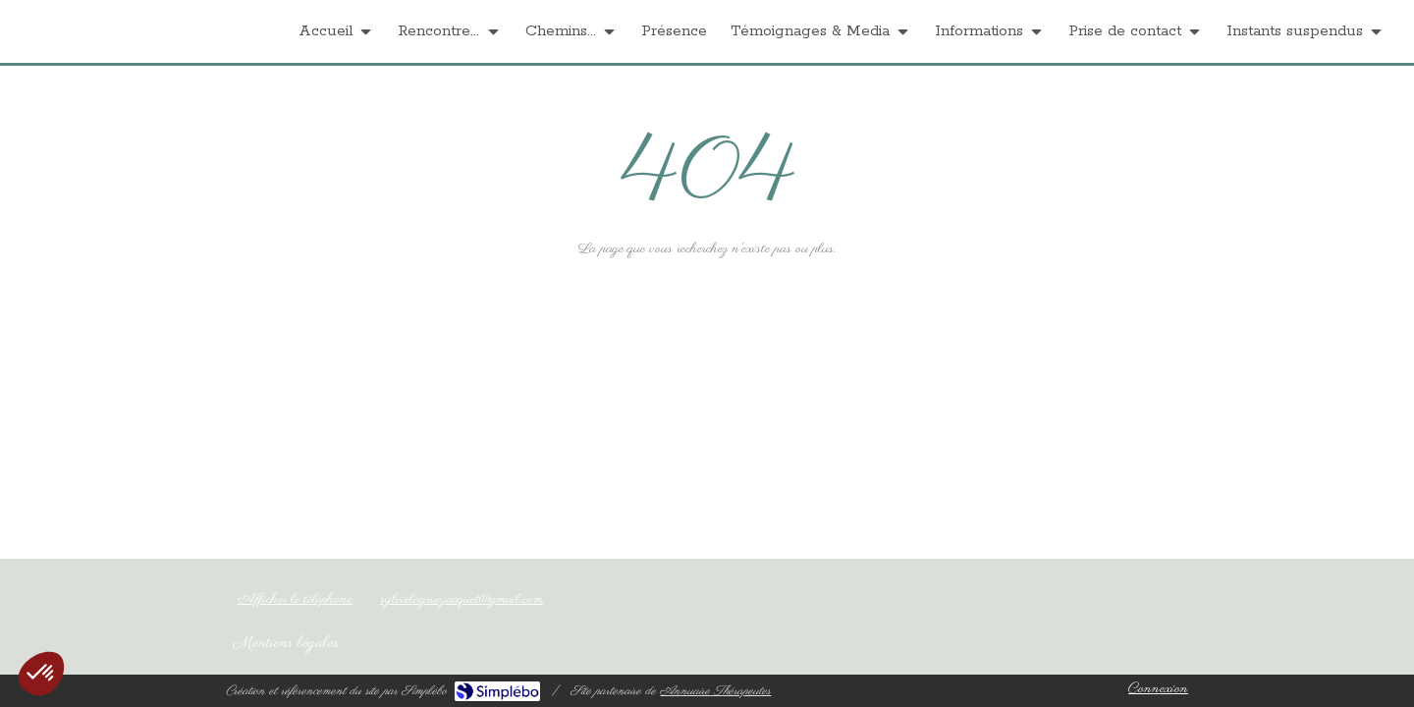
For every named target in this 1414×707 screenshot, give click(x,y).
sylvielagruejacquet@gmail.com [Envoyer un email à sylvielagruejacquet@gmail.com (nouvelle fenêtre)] (461, 599)
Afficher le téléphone (295, 599)
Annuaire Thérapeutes (715, 691)
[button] (41, 673)
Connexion (1158, 689)
